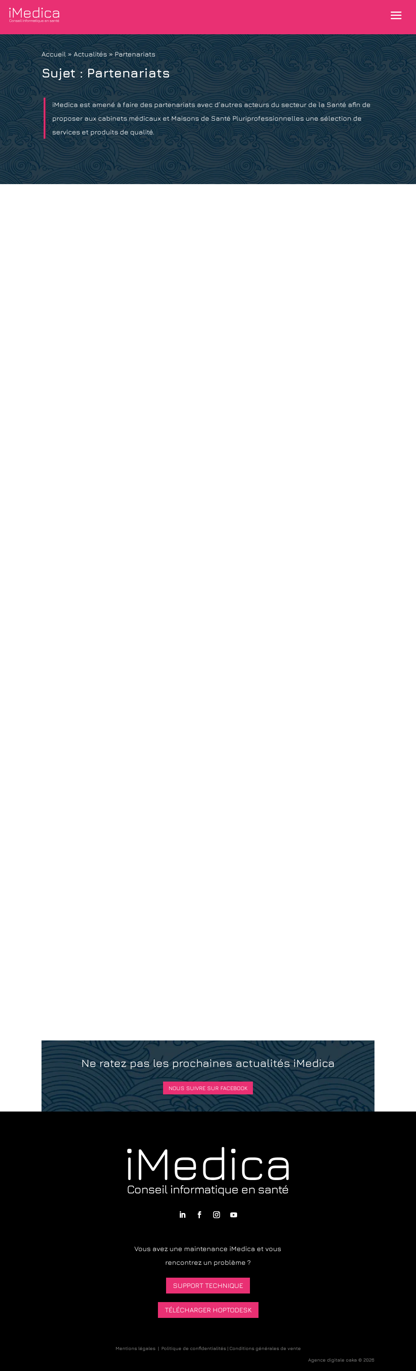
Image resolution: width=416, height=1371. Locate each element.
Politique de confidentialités (193, 1348)
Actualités (90, 54)
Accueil (54, 54)
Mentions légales (135, 1348)
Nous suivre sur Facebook (208, 1088)
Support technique (208, 1285)
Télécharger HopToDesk (208, 1310)
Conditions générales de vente (265, 1348)
